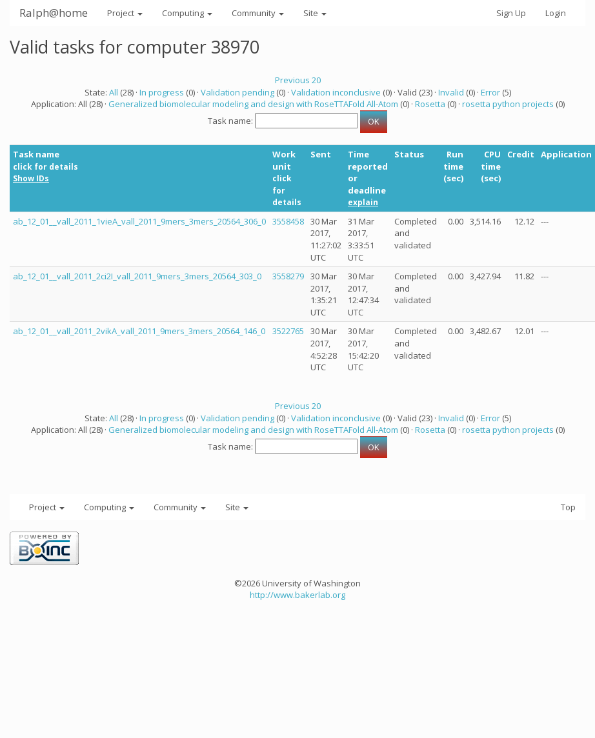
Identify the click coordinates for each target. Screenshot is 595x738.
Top (568, 507)
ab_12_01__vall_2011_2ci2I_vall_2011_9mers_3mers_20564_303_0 (137, 276)
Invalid (451, 92)
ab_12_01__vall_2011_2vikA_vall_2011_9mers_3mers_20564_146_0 (139, 331)
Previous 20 (298, 80)
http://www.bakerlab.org (297, 595)
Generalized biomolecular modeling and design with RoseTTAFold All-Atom (253, 104)
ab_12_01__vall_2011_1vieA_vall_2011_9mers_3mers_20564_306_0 (139, 221)
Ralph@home (53, 12)
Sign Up (511, 13)
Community (258, 13)
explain (363, 202)
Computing (187, 13)
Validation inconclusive (336, 92)
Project (125, 13)
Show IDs (31, 178)
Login (555, 13)
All (113, 92)
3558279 (288, 276)
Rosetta (430, 104)
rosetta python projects (508, 104)
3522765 (288, 331)
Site (315, 13)
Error (490, 92)
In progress (161, 92)
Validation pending (237, 92)
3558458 (288, 221)
